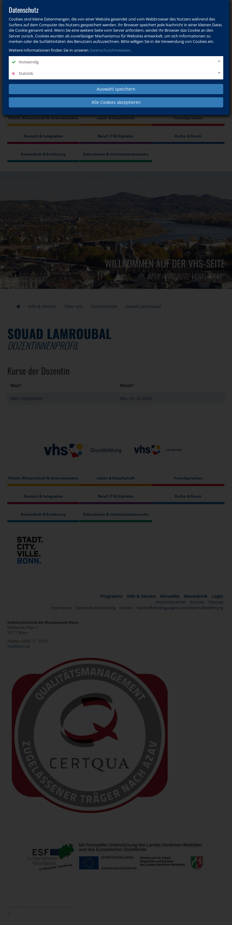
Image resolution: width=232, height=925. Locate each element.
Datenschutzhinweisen (109, 50)
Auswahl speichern (116, 89)
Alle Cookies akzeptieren (116, 102)
